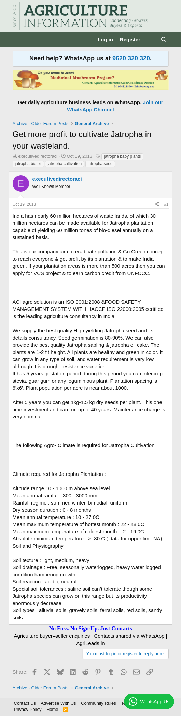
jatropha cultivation (64, 163)
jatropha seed (100, 163)
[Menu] (19, 39)
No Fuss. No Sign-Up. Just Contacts (90, 628)
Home (52, 709)
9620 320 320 (131, 58)
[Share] (157, 204)
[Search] (163, 39)
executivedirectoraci (37, 156)
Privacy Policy (28, 709)
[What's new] (150, 39)
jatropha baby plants (122, 156)
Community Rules (98, 703)
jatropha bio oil (28, 163)
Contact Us (25, 703)
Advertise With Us (58, 703)
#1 (166, 204)
